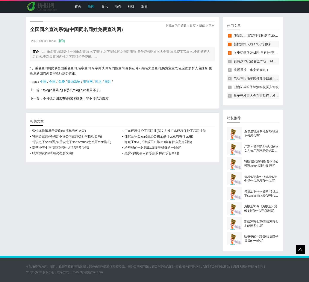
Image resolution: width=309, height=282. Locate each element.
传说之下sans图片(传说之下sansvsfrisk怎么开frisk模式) (71, 142)
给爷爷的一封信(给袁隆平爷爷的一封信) (152, 147)
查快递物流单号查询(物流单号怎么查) (59, 131)
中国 (43, 81)
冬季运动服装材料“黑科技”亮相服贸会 (260, 52)
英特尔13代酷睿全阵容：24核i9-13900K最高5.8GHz (271, 61)
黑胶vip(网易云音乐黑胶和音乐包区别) (151, 153)
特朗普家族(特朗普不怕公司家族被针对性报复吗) (67, 136)
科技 (131, 6)
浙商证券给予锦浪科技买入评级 (256, 87)
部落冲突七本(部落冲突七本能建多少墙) (60, 147)
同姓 (108, 81)
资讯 (104, 6)
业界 (144, 6)
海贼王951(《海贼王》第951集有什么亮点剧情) (158, 142)
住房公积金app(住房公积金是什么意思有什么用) (158, 136)
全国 (52, 81)
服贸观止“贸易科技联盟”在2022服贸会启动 (264, 35)
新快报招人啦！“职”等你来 (252, 44)
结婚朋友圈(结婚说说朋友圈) (52, 153)
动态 (118, 6)
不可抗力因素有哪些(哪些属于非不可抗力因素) (76, 98)
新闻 (91, 6)
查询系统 (73, 81)
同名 (98, 81)
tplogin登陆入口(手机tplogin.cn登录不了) (71, 90)
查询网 (88, 81)
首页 (78, 6)
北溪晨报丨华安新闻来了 (251, 70)
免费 (61, 81)
